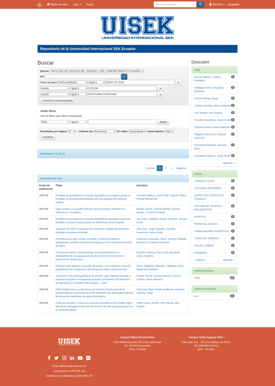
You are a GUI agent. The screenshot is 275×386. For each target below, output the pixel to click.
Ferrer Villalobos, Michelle (150, 265)
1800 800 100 (77, 371)
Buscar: (44, 71)
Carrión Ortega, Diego (206, 98)
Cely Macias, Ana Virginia (208, 112)
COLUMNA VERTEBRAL (208, 188)
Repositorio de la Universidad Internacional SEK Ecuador (88, 49)
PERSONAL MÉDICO (206, 224)
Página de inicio (57, 4)
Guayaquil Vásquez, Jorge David (212, 155)
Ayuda (89, 4)
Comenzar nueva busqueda (58, 100)
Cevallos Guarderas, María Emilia (212, 120)
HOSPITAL (200, 216)
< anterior (199, 260)
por (42, 76)
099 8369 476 (85, 375)
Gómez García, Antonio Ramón (153, 208)
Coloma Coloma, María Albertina (212, 127)
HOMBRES (200, 252)
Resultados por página (53, 131)
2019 (197, 278)
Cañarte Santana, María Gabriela (212, 105)
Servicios (217, 4)
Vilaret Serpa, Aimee (147, 302)
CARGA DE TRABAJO (206, 238)
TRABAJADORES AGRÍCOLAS (211, 231)
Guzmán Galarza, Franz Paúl (152, 195)
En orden (122, 131)
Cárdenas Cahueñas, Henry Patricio (156, 238)
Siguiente (181, 168)
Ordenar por (86, 131)
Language (233, 4)
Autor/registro (155, 131)
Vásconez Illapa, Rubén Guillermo (155, 289)
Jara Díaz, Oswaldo (147, 218)
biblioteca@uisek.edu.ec (72, 366)
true (196, 296)
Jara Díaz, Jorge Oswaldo (150, 228)
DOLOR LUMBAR (204, 245)
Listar (77, 4)
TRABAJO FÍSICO (204, 181)
